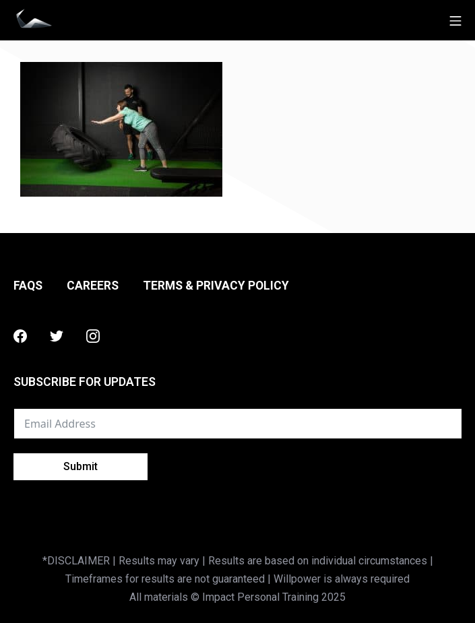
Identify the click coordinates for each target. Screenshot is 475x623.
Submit (80, 466)
